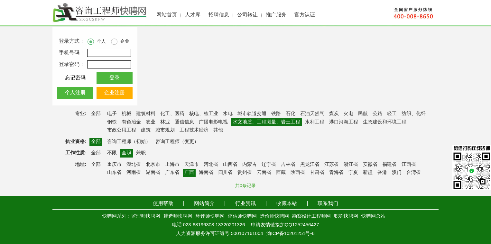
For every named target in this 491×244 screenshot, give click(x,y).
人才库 (192, 15)
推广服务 (276, 15)
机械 (126, 113)
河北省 (211, 164)
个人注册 (75, 92)
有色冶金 (131, 122)
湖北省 (133, 164)
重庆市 (114, 164)
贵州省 (244, 172)
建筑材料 (145, 113)
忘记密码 (75, 78)
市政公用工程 (121, 130)
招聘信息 (218, 15)
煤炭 (334, 113)
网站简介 (204, 203)
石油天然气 (312, 113)
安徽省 (370, 164)
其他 (218, 130)
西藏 (281, 172)
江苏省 (331, 164)
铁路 (276, 113)
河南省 (133, 172)
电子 (112, 113)
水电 (228, 113)
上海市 (172, 164)
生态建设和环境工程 (384, 122)
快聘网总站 (373, 216)
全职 (126, 153)
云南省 (264, 172)
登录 (114, 78)
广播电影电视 (213, 122)
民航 (363, 113)
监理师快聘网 (145, 216)
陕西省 (298, 172)
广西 (189, 172)
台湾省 (413, 172)
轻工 (392, 113)
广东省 (172, 172)
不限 (112, 153)
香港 (382, 172)
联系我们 (328, 203)
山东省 (114, 172)
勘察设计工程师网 (311, 216)
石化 (290, 113)
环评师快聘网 (210, 216)
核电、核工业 (203, 113)
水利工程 (314, 122)
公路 (377, 113)
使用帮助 (163, 203)
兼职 (141, 153)
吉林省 (288, 164)
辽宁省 (269, 164)
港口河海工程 (343, 122)
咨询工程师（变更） (177, 141)
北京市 (153, 164)
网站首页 (166, 15)
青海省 (336, 172)
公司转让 (247, 15)
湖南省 (153, 172)
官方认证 (304, 15)
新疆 (368, 172)
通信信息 (184, 122)
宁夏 (353, 172)
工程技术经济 (194, 130)
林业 (165, 122)
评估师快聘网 (242, 216)
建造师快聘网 (177, 216)
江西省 (409, 164)
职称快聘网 (346, 216)
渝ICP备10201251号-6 (290, 233)
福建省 (389, 164)
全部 (96, 113)
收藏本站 (286, 203)
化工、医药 (172, 113)
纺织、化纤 (414, 113)
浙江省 (351, 164)
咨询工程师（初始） (129, 141)
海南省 (206, 172)
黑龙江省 (310, 164)
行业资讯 (245, 203)
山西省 (230, 164)
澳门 (397, 172)
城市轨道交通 (251, 113)
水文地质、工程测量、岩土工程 (266, 122)
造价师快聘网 (274, 216)
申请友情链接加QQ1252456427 (285, 225)
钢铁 (112, 122)
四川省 (225, 172)
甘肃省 (317, 172)
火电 (348, 113)
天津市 (191, 164)
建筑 (146, 130)
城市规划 (165, 130)
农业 (150, 122)
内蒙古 (249, 164)
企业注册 (114, 92)
